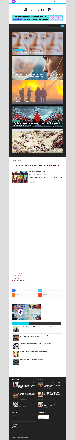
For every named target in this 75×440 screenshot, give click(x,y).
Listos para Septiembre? (17, 273)
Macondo (14, 426)
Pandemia (14, 427)
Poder (13, 429)
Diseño (19, 437)
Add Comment (46, 174)
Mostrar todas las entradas (51, 165)
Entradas (41, 415)
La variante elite (16, 278)
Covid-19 (48, 437)
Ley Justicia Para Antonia (37, 172)
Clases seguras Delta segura (18, 280)
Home (14, 160)
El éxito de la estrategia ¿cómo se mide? (21, 272)
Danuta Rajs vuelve (16, 275)
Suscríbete (54, 437)
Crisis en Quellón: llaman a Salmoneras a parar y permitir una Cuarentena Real (52, 404)
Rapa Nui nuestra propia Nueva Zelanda (21, 277)
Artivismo (14, 423)
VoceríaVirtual (15, 437)
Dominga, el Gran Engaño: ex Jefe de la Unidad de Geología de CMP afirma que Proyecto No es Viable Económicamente (26, 395)
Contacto (14, 417)
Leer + (32, 182)
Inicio (13, 415)
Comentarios (41, 418)
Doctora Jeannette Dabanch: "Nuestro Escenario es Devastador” (27, 403)
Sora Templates (25, 437)
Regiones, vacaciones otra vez (19, 281)
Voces (13, 431)
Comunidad (15, 424)
